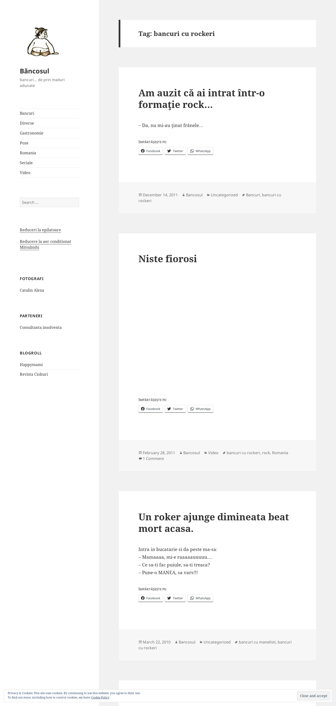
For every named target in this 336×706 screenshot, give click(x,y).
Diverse (27, 123)
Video (25, 172)
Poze (24, 143)
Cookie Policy (100, 697)
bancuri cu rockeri (243, 452)
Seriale (26, 162)
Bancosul (194, 195)
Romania (28, 152)
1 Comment (153, 458)
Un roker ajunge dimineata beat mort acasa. (213, 522)
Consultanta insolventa (41, 327)
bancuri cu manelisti (257, 642)
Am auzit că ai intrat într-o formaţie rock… (201, 98)
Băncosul (34, 70)
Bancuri (27, 113)
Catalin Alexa (32, 290)
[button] (41, 41)
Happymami (31, 364)
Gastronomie (31, 133)
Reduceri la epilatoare (40, 230)
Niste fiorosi (167, 258)
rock (266, 452)
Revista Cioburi (34, 374)
